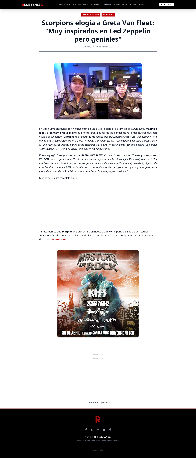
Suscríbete (166, 4)
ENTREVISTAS (80, 4)
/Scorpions (108, 15)
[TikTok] (110, 429)
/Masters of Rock (90, 15)
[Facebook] (86, 429)
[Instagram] (98, 429)
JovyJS (116, 440)
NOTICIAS (64, 4)
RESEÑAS (96, 4)
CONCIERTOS (137, 4)
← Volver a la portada (98, 402)
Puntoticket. (59, 239)
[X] (92, 429)
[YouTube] (104, 429)
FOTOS (107, 4)
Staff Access (98, 450)
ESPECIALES (120, 4)
